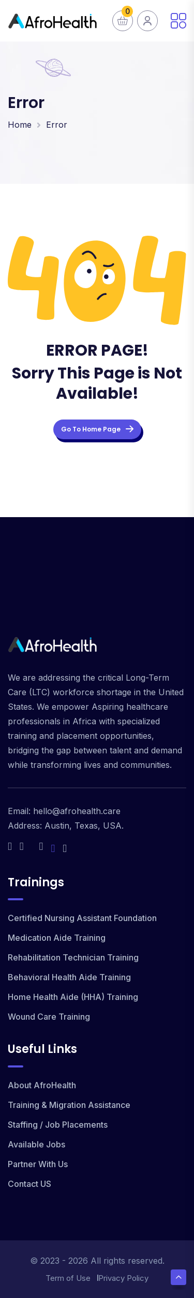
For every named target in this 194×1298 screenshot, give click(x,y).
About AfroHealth (42, 1085)
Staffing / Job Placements (58, 1124)
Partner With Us (38, 1164)
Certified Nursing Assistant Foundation (82, 918)
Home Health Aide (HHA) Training (73, 997)
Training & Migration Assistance (69, 1105)
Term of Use (68, 1278)
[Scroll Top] (178, 1277)
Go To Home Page (97, 429)
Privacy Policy (123, 1278)
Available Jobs (36, 1144)
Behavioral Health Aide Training (69, 977)
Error (56, 124)
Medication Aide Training (57, 937)
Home (20, 124)
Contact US (29, 1184)
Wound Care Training (49, 1016)
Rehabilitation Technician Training (73, 957)
